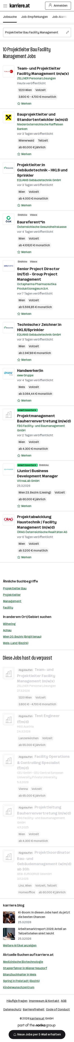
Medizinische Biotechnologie (23, 962)
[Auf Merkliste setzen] (24, 103)
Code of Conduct (58, 1009)
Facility (8, 607)
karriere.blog (13, 905)
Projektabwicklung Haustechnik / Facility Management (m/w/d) (37, 522)
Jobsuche (10, 17)
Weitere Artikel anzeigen (19, 945)
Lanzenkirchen (29, 738)
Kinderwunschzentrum (18, 987)
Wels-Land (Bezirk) (15, 643)
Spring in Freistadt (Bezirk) (21, 981)
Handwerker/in (30, 370)
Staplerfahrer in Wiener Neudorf (25, 968)
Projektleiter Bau (14, 588)
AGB (63, 1001)
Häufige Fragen (17, 1001)
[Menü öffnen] (5, 5)
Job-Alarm (59, 17)
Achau (7, 630)
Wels (22, 387)
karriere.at (44, 955)
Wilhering (9, 624)
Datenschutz (12, 1009)
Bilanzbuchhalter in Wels (19, 974)
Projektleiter (12, 595)
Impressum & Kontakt (44, 1001)
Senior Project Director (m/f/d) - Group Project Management (38, 274)
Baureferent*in (31, 222)
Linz (21, 885)
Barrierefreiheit (34, 1009)
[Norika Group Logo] (36, 1026)
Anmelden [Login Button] (58, 5)
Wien (22, 192)
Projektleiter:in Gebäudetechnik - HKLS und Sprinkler (42, 170)
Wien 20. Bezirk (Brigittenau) (22, 636)
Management (12, 601)
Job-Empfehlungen (34, 17)
